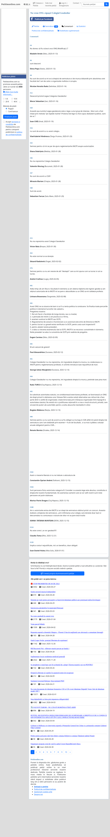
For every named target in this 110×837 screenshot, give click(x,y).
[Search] (93, 4)
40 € (15, 101)
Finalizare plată (11, 117)
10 (66, 782)
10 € (15, 99)
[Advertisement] (69, 55)
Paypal (11, 108)
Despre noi (38, 824)
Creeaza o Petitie (38, 4)
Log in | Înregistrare (64, 4)
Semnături (50, 26)
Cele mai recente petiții (50, 4)
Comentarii (67, 26)
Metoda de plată (9, 106)
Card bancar (13, 111)
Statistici (81, 26)
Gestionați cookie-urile (43, 822)
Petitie (35, 26)
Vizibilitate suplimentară (68, 31)
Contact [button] (76, 3)
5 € (7, 99)
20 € (7, 101)
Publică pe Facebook (41, 19)
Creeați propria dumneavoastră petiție (57, 603)
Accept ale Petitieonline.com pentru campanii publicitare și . (14, 128)
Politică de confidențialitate (43, 31)
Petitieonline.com (10, 4)
